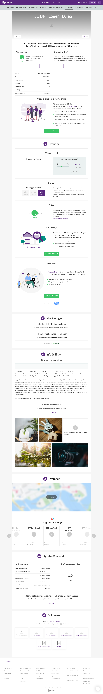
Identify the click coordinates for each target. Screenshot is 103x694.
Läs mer (32, 66)
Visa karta (51, 497)
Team (84, 671)
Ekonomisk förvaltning (25, 668)
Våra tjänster (81, 2)
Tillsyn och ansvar (40, 673)
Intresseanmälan (56, 678)
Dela (17, 36)
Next (94, 536)
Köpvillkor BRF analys (88, 683)
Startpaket (6, 678)
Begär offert (23, 681)
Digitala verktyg (24, 673)
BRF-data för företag (72, 675)
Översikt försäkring (40, 668)
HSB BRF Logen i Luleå (51, 2)
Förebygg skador (40, 676)
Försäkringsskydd (40, 671)
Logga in (92, 2)
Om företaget (86, 668)
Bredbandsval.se (53, 272)
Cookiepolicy (86, 681)
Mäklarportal (70, 678)
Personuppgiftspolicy (88, 678)
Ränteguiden (55, 671)
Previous (9, 536)
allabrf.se (72, 106)
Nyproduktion (55, 676)
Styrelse (58, 621)
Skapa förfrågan (40, 678)
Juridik (21, 678)
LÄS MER (70, 66)
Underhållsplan (23, 676)
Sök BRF (7, 661)
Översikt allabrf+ (8, 668)
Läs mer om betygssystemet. (60, 218)
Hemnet (6, 671)
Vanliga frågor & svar (72, 680)
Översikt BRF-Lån (56, 668)
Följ (86, 36)
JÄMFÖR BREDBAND (51, 295)
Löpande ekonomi (24, 671)
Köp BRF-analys (71, 668)
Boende (52, 621)
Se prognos (80, 171)
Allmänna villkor (87, 676)
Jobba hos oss (86, 673)
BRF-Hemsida (7, 673)
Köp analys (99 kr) (51, 253)
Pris (5, 676)
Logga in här (51, 412)
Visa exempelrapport (34, 247)
